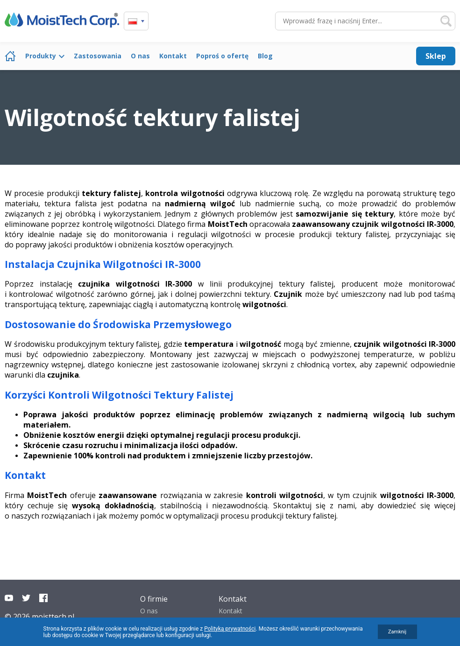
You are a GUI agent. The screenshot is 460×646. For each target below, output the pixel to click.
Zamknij (397, 632)
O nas (140, 55)
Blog (265, 55)
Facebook (43, 598)
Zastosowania (97, 55)
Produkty (40, 55)
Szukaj (446, 21)
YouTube (9, 598)
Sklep (435, 56)
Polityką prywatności (229, 628)
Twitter (26, 598)
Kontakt (173, 55)
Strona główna (10, 56)
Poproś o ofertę (222, 55)
